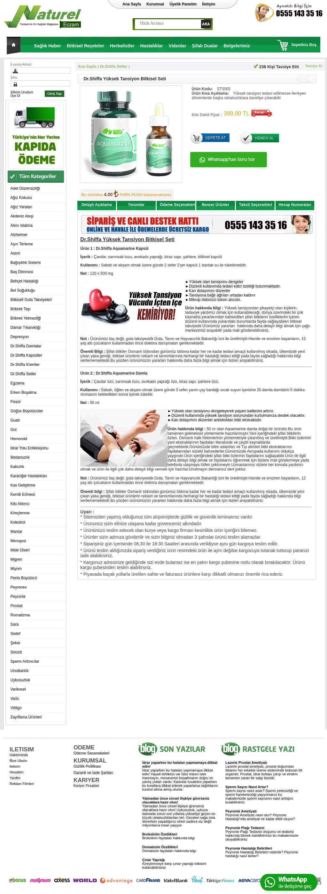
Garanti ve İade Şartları (93, 773)
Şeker (15, 643)
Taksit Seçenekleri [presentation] (255, 204)
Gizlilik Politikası (87, 766)
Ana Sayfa (131, 4)
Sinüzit (16, 652)
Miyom (16, 568)
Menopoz (18, 541)
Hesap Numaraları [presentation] (295, 204)
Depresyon (20, 337)
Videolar (177, 45)
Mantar (16, 531)
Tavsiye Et (314, 66)
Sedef (15, 633)
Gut (14, 429)
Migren (16, 559)
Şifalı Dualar (205, 45)
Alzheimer (19, 235)
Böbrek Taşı (21, 309)
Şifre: (14, 77)
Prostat (17, 606)
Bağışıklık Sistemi (26, 262)
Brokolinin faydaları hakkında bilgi (168, 836)
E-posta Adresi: (21, 64)
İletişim (208, 4)
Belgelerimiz (236, 45)
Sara (15, 624)
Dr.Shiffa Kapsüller (26, 355)
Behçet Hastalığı (25, 281)
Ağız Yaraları (21, 207)
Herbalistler (122, 45)
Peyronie (18, 596)
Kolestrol (18, 522)
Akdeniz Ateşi (22, 216)
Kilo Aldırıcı (20, 504)
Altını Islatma (22, 225)
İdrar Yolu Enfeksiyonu (30, 448)
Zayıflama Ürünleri (26, 717)
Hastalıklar (151, 45)
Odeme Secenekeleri (91, 753)
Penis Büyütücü (24, 578)
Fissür (16, 402)
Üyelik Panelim (183, 4)
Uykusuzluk (20, 680)
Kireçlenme (20, 513)
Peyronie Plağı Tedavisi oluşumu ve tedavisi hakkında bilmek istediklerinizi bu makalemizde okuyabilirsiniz (261, 833)
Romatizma (20, 615)
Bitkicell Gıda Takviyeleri (31, 299)
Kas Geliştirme (23, 485)
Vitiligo (16, 708)
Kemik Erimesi (23, 494)
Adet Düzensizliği (25, 188)
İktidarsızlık (20, 457)
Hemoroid (19, 439)
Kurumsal (155, 4)
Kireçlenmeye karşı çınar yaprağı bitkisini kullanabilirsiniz (174, 863)
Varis (15, 698)
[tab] (96, 206)
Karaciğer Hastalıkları (29, 476)
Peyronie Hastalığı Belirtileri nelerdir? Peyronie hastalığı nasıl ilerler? (261, 852)
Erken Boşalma (23, 392)
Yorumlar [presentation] (136, 204)
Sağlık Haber (47, 45)
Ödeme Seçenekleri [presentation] (177, 204)
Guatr (15, 420)
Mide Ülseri (20, 550)
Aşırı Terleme (22, 244)
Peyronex (19, 587)
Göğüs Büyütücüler (27, 411)
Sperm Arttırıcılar (25, 661)
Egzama (18, 383)
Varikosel (18, 689)
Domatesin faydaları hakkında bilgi (169, 849)
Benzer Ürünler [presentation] (215, 204)
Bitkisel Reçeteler (85, 45)
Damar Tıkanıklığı (26, 327)
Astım (15, 253)
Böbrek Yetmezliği (26, 318)
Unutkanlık (20, 671)
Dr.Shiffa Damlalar (26, 346)
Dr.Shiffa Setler (23, 374)
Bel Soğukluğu (23, 290)
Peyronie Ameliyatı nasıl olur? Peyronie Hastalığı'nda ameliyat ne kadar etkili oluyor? (260, 815)
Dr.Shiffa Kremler (25, 364)
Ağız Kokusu (21, 197)
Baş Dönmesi (22, 272)
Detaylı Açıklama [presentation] (97, 204)
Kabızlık (17, 466)
